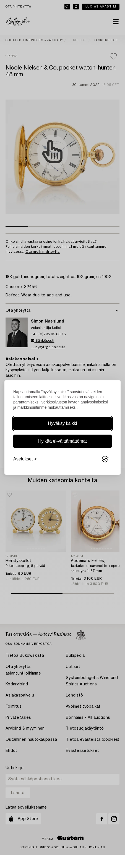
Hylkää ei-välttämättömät (62, 441)
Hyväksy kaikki (62, 423)
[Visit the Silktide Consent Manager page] (105, 459)
